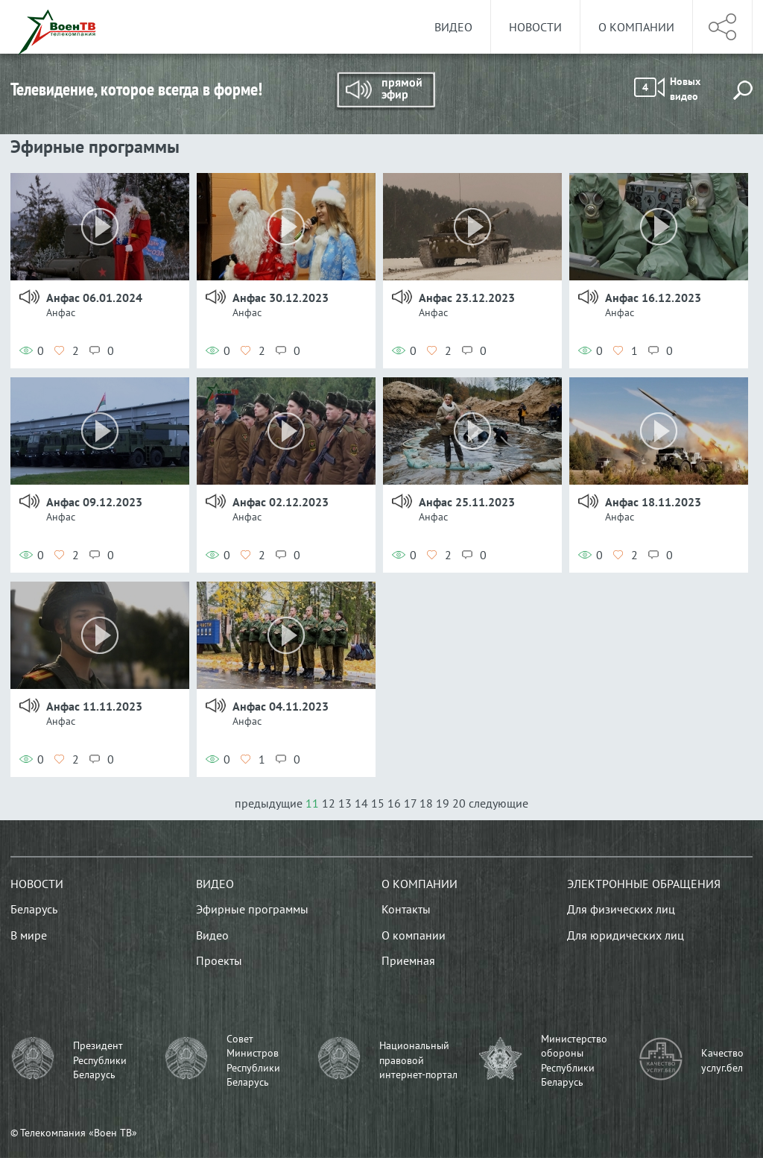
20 (459, 803)
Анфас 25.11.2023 (467, 501)
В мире (28, 935)
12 (328, 803)
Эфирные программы (252, 908)
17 (410, 803)
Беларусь (33, 908)
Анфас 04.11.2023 (280, 706)
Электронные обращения (644, 883)
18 (426, 803)
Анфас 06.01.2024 (94, 297)
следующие (498, 803)
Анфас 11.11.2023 (94, 706)
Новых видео (667, 89)
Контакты (406, 908)
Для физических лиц (621, 908)
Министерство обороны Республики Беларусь (574, 1060)
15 (377, 803)
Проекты (219, 960)
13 (345, 803)
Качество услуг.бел (722, 1060)
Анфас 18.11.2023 (653, 501)
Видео (453, 26)
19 (442, 803)
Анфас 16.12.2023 (653, 297)
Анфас (60, 312)
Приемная (408, 960)
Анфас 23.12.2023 (467, 297)
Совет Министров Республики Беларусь (253, 1060)
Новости (535, 26)
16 (394, 803)
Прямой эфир (385, 91)
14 (361, 803)
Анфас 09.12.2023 (94, 501)
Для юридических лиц (625, 935)
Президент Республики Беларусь (100, 1060)
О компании (636, 26)
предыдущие (270, 803)
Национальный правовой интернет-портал (418, 1060)
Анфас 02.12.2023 (280, 501)
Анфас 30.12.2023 (280, 297)
